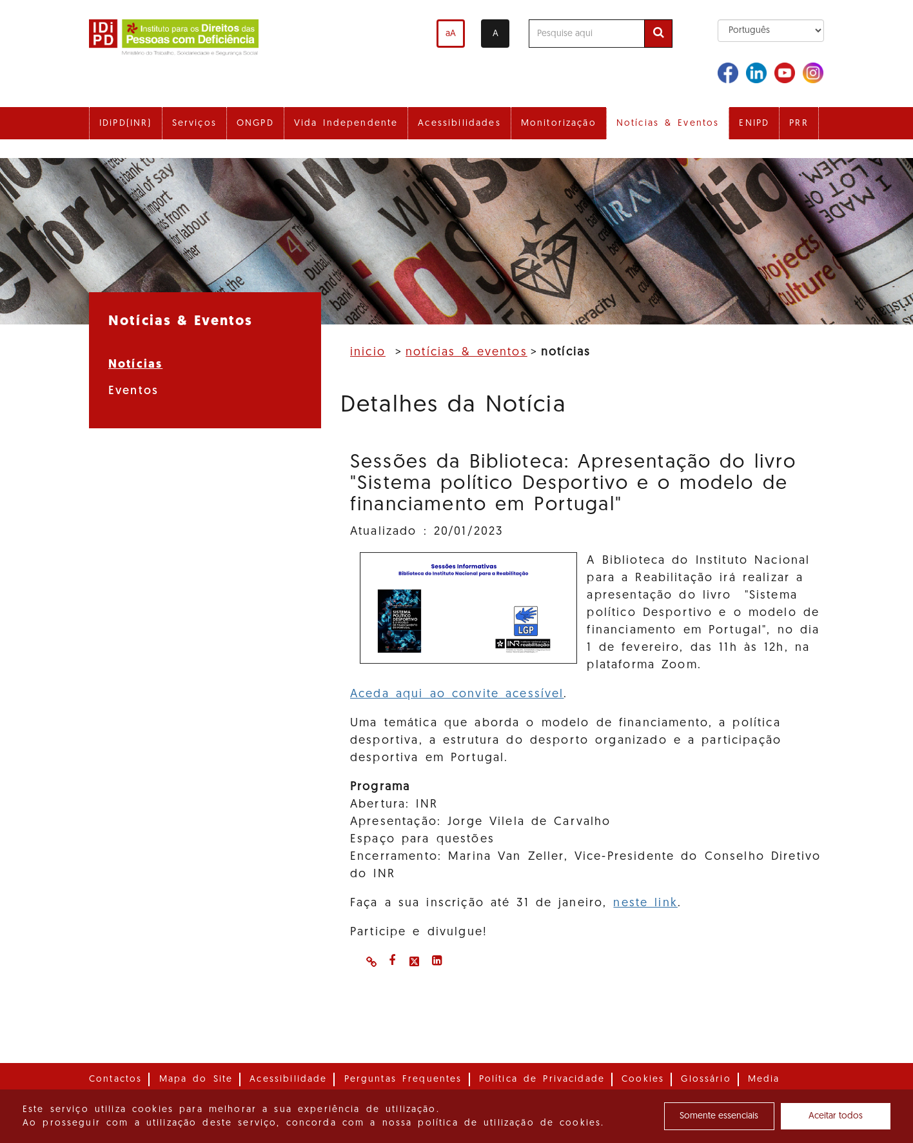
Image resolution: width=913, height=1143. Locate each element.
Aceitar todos (836, 1116)
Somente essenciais (719, 1116)
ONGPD (255, 123)
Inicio (368, 352)
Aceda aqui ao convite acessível (457, 694)
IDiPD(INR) (125, 123)
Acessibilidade (288, 1079)
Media (764, 1079)
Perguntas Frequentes (403, 1079)
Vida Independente (346, 123)
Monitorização (558, 123)
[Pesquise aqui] (587, 33)
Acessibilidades (459, 123)
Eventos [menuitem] (133, 391)
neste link (645, 903)
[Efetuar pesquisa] (658, 33)
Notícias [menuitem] (135, 365)
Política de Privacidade (542, 1079)
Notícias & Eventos (668, 123)
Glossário (706, 1079)
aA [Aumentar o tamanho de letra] (451, 34)
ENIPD (754, 123)
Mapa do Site (196, 1079)
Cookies (643, 1079)
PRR (798, 123)
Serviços (194, 123)
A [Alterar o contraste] (495, 34)
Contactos (115, 1079)
